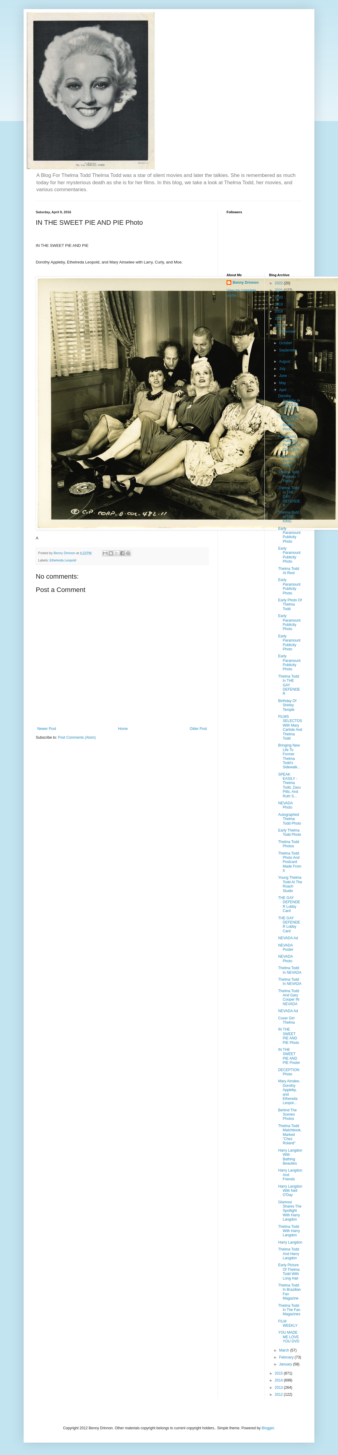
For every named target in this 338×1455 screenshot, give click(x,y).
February (286, 1357)
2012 (279, 1394)
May (283, 383)
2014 (279, 1380)
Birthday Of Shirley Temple (287, 705)
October (286, 343)
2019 (279, 304)
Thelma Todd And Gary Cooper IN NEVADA (288, 997)
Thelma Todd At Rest (288, 571)
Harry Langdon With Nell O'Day (290, 1190)
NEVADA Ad (288, 938)
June (283, 376)
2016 (279, 325)
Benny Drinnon (246, 282)
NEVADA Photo (285, 805)
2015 (279, 1373)
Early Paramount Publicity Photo (289, 535)
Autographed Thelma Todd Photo (289, 819)
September (288, 350)
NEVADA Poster (285, 947)
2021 (279, 290)
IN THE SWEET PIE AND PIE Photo (288, 1036)
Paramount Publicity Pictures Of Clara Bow (289, 443)
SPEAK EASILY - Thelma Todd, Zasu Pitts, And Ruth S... (289, 785)
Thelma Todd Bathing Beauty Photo (288, 422)
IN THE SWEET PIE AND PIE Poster (289, 1056)
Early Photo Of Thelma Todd (290, 604)
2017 (279, 318)
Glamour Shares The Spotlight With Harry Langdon (289, 1211)
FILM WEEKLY (287, 1323)
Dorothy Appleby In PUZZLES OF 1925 (289, 402)
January (286, 1364)
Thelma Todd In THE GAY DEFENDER (289, 497)
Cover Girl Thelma (286, 1020)
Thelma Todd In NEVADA (289, 970)
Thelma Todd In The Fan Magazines (289, 1309)
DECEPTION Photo (288, 1072)
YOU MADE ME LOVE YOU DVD (288, 1336)
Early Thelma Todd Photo (289, 832)
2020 (279, 297)
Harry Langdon (290, 1242)
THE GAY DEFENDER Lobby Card (289, 904)
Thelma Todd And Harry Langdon (288, 1253)
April (283, 390)
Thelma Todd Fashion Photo (288, 460)
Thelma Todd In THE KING (288, 516)
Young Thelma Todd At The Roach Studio (290, 884)
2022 (279, 283)
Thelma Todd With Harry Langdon (289, 1231)
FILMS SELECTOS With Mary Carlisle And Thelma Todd (290, 727)
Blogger (268, 1428)
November (287, 331)
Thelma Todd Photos (288, 844)
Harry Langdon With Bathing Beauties (290, 1157)
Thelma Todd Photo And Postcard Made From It (289, 862)
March (284, 1350)
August (285, 361)
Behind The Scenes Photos (287, 1114)
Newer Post (46, 729)
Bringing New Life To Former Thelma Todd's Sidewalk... (289, 756)
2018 (279, 311)
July (283, 369)
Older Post (198, 729)
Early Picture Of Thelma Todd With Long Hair (289, 1271)
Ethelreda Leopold (63, 560)
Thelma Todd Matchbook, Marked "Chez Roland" (289, 1135)
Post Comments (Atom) (77, 737)
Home (123, 729)
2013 (279, 1387)
